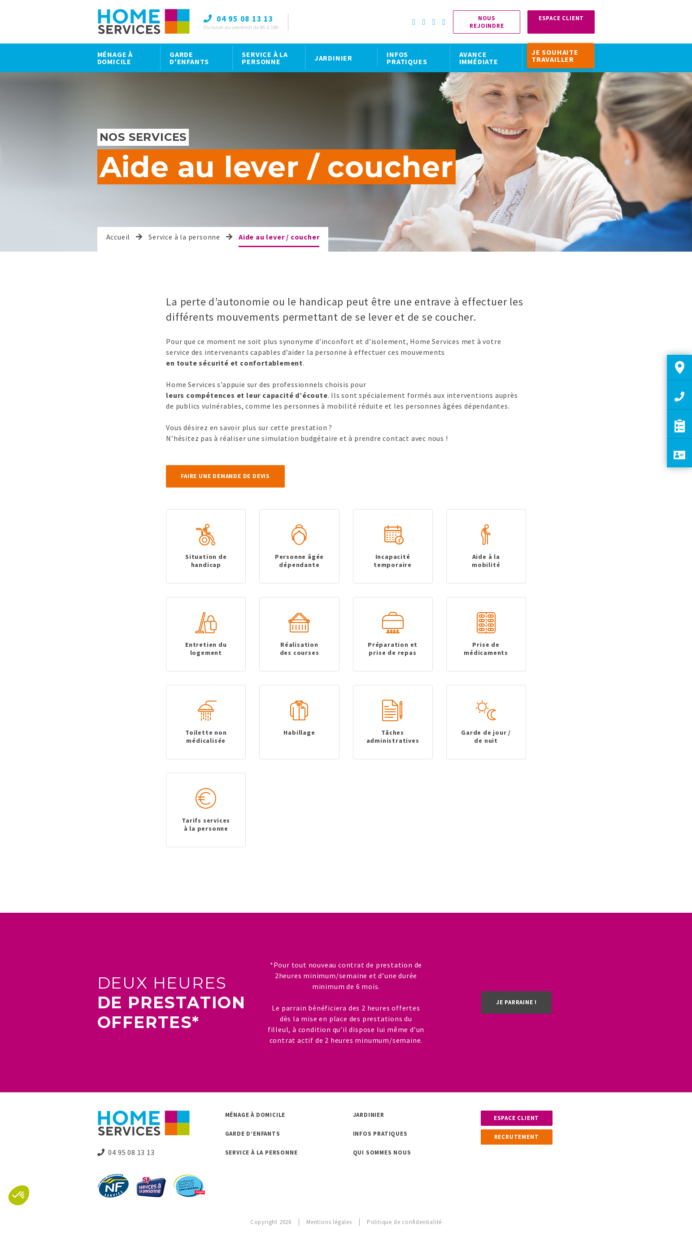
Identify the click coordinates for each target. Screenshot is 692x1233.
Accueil (118, 236)
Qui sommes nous (382, 1152)
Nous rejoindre (487, 22)
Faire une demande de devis (225, 476)
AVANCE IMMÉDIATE (478, 58)
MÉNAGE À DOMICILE (115, 58)
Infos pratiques (380, 1133)
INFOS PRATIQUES (407, 58)
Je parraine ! (516, 1002)
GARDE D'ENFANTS (189, 58)
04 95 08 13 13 (126, 1152)
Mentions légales (329, 1222)
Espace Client (561, 18)
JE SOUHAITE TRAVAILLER (555, 56)
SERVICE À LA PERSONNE (265, 58)
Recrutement (516, 1137)
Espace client (516, 1118)
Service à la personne (184, 236)
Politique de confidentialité (404, 1222)
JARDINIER (333, 57)
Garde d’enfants (252, 1133)
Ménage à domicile (255, 1115)
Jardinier (368, 1115)
